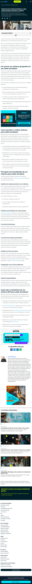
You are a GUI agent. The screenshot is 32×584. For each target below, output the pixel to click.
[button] (2, 18)
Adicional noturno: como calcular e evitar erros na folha (15, 450)
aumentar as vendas (18, 178)
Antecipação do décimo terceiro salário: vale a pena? (15, 428)
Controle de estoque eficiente (9, 305)
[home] (4, 1)
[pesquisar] (26, 1)
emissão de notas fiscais (7, 213)
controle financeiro (16, 260)
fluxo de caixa (15, 321)
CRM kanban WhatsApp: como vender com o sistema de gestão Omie (15, 472)
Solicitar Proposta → (16, 581)
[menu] (30, 1)
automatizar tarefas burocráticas (21, 310)
